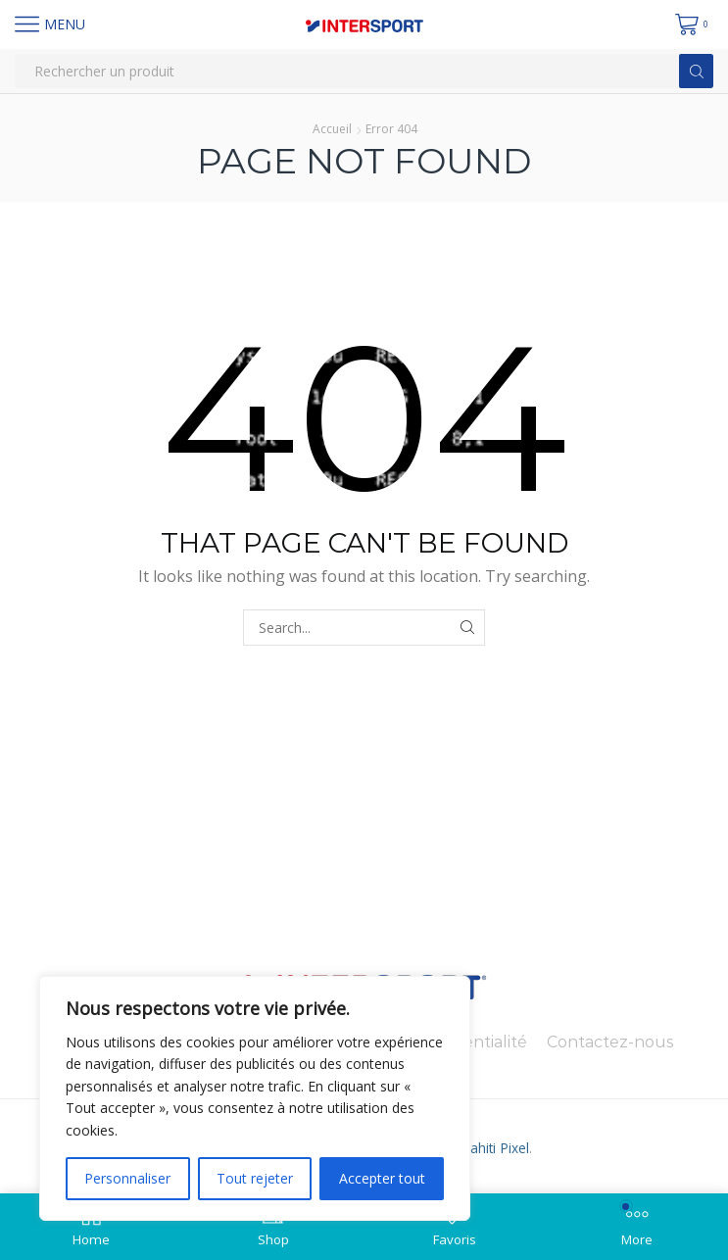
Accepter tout (382, 1178)
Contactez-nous (610, 1042)
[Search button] (696, 71)
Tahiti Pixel (495, 1148)
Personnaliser (127, 1178)
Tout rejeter (255, 1178)
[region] (254, 1098)
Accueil (332, 129)
